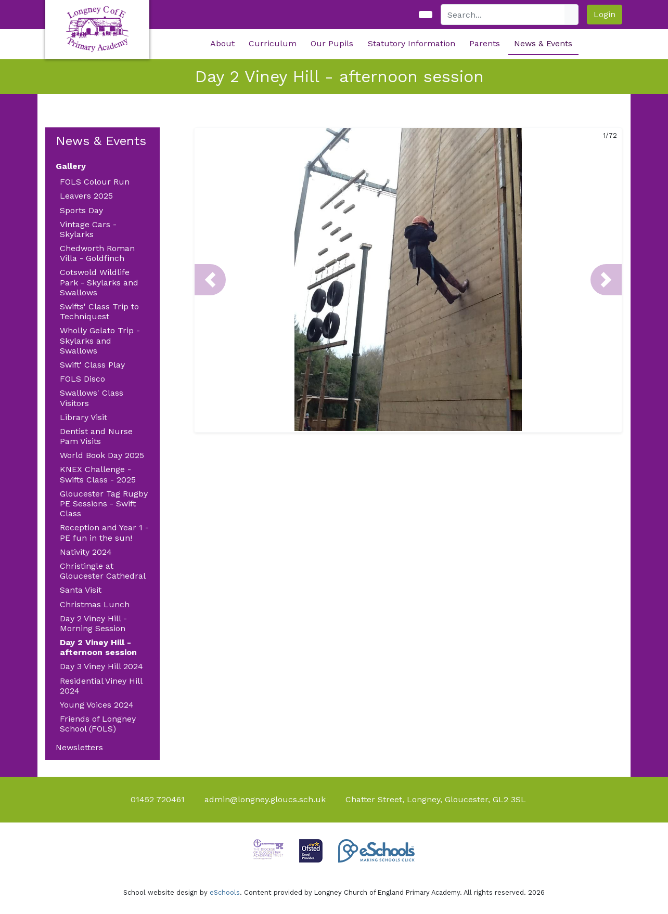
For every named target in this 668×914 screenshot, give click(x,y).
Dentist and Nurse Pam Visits (96, 436)
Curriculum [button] (273, 43)
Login (604, 14)
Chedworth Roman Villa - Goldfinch (97, 253)
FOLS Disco (82, 379)
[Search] (503, 14)
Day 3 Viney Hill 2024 (101, 666)
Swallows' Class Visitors (91, 398)
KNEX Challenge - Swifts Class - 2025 (98, 474)
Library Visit (83, 417)
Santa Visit (80, 590)
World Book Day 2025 (102, 455)
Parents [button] (484, 43)
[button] (210, 279)
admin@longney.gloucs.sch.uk (265, 799)
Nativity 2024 (86, 552)
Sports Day (81, 210)
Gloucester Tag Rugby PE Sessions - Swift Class (104, 503)
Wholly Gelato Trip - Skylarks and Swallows (100, 340)
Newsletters (79, 747)
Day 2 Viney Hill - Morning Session (93, 623)
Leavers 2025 (86, 196)
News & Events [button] (543, 43)
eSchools (225, 892)
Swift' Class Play (92, 365)
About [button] (222, 43)
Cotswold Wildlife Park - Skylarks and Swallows (99, 282)
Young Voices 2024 (97, 705)
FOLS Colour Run (95, 182)
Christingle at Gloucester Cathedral (103, 571)
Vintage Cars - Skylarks (88, 229)
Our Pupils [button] (332, 43)
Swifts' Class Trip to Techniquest (99, 311)
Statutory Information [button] (411, 43)
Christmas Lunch (95, 604)
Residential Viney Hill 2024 (101, 686)
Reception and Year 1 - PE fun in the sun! (104, 532)
